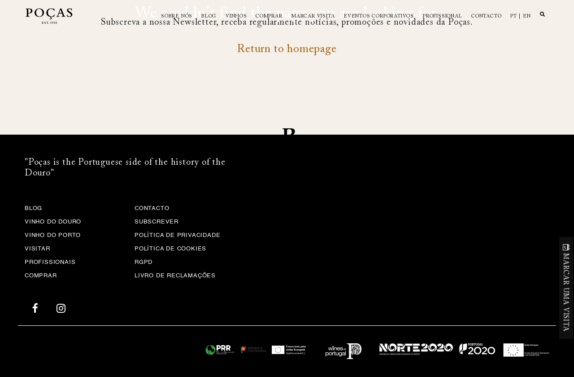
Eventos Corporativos (379, 16)
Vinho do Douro (53, 222)
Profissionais (50, 262)
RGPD (143, 262)
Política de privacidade (177, 235)
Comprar (269, 16)
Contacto (486, 16)
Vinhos (236, 16)
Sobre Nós (176, 16)
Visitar (37, 249)
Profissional (442, 16)
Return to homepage (286, 49)
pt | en (520, 16)
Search (542, 13)
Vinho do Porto (53, 235)
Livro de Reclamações (175, 276)
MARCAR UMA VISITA (565, 292)
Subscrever (156, 222)
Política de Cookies (170, 249)
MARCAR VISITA (313, 16)
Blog (208, 16)
